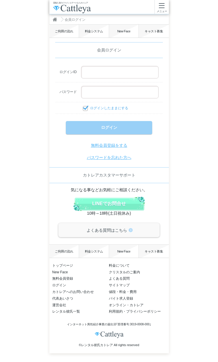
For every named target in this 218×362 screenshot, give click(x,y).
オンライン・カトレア (126, 305)
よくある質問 (119, 278)
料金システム (94, 31)
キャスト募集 (154, 31)
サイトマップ (119, 285)
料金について (119, 265)
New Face (123, 31)
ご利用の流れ (64, 31)
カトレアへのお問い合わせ (73, 292)
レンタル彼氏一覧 (66, 311)
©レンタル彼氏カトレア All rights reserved (109, 345)
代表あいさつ (62, 298)
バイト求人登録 (121, 298)
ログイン (59, 285)
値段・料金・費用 (123, 292)
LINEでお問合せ (109, 203)
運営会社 (59, 305)
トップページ (62, 265)
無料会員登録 (62, 278)
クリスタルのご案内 (124, 272)
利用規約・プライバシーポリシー (135, 311)
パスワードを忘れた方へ (109, 157)
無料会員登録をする (109, 145)
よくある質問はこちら (107, 230)
